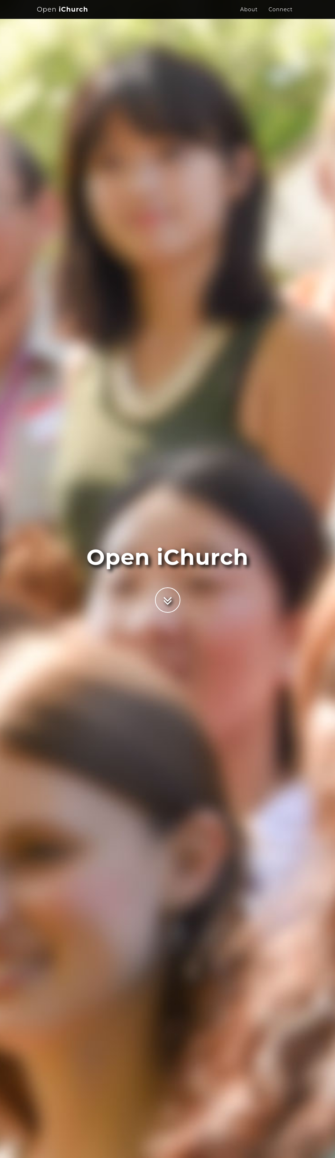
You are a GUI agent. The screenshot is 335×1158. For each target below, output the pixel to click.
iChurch (62, 16)
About (249, 16)
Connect (281, 16)
